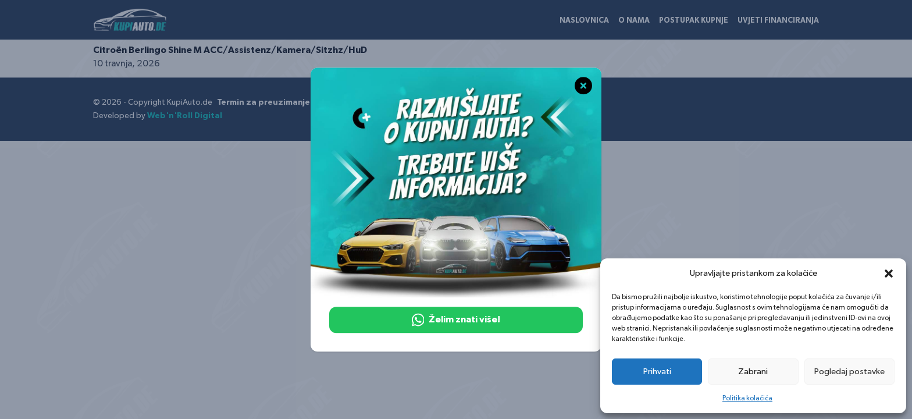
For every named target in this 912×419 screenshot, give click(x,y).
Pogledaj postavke (849, 371)
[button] (889, 273)
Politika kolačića (747, 398)
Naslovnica (584, 20)
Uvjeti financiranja (778, 20)
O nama (634, 20)
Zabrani (753, 371)
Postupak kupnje (693, 20)
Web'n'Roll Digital (184, 116)
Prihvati (657, 371)
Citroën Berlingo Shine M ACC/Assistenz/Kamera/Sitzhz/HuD (230, 50)
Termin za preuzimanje (263, 102)
